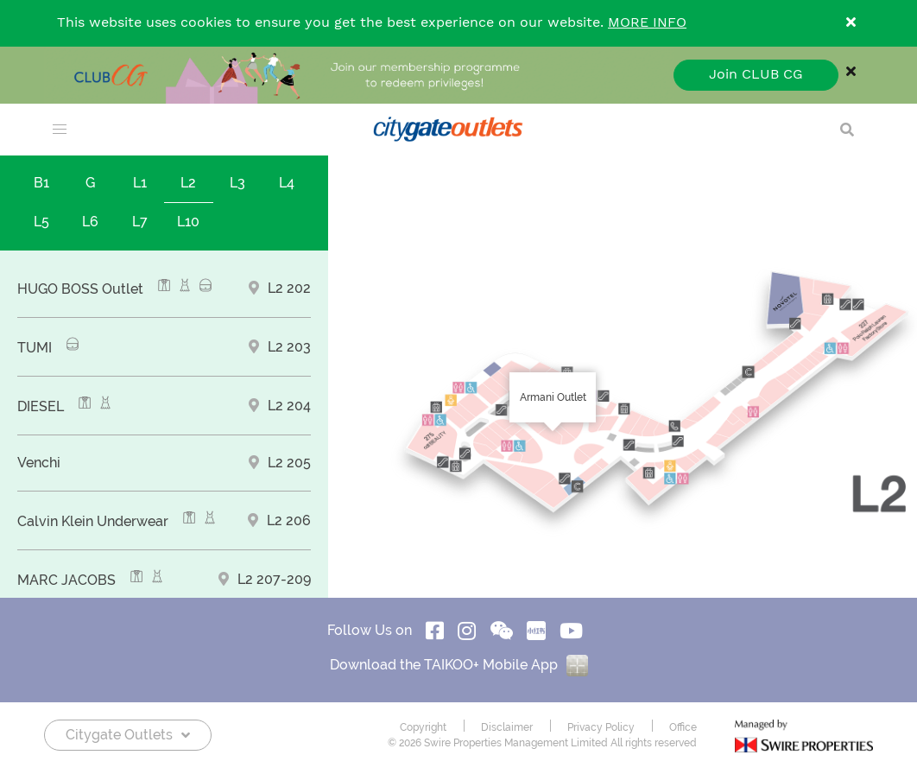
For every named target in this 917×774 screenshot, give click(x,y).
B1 (41, 182)
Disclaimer (507, 727)
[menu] (59, 129)
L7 (140, 221)
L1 (140, 182)
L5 (41, 221)
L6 (90, 221)
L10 (188, 221)
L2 (188, 182)
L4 (286, 182)
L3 (237, 182)
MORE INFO (647, 23)
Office (683, 727)
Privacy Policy (601, 727)
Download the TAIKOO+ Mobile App (459, 665)
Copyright (423, 727)
